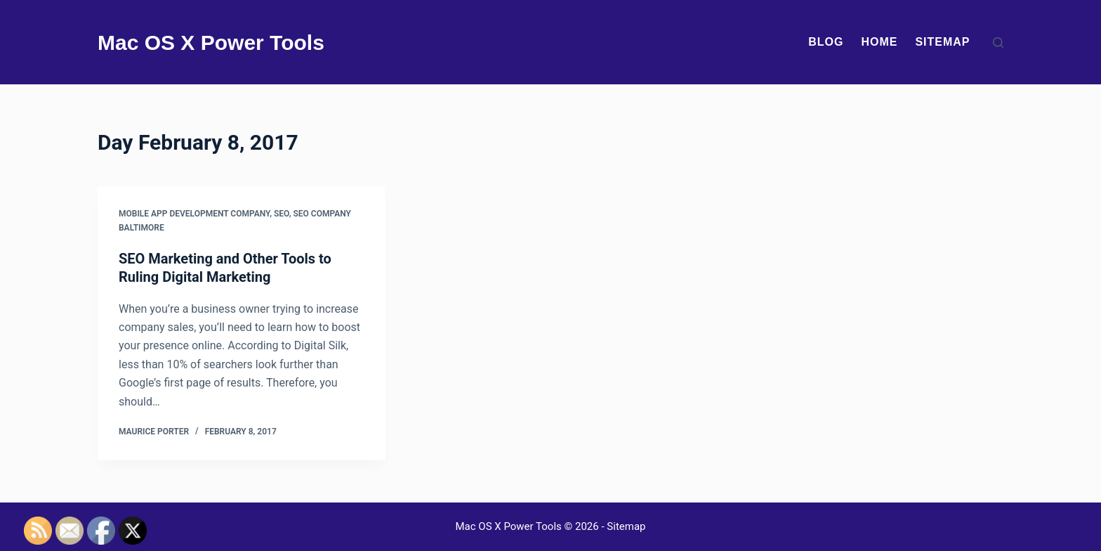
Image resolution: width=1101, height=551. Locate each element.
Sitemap (942, 42)
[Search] (998, 42)
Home (879, 42)
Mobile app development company (194, 214)
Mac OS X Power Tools (211, 42)
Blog (825, 42)
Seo (281, 214)
